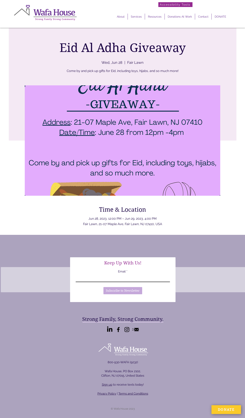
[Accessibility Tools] (175, 4)
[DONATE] (226, 409)
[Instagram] (127, 329)
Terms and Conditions (133, 393)
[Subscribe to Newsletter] (122, 290)
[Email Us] (135, 329)
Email (122, 271)
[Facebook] (118, 329)
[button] (121, 17)
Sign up (107, 384)
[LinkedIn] (109, 329)
